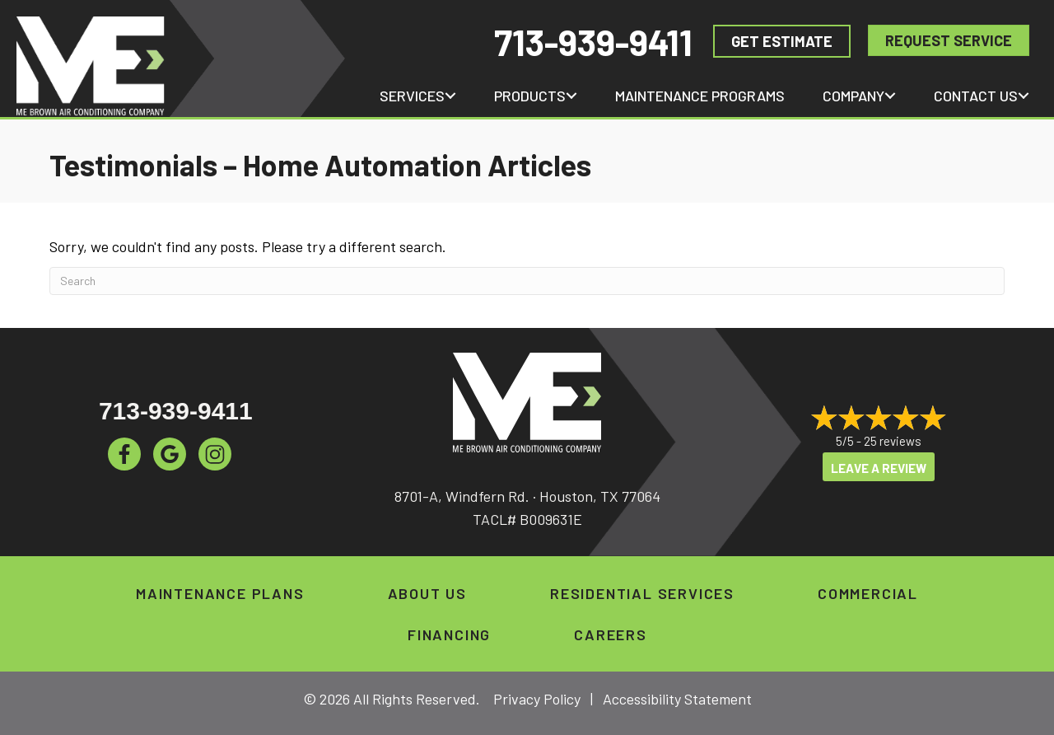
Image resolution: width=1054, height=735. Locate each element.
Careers (610, 634)
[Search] (527, 281)
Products (530, 96)
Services (412, 96)
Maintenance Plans (220, 593)
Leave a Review (878, 468)
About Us (427, 593)
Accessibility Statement (677, 699)
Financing (449, 634)
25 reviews (892, 440)
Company (853, 96)
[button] (450, 96)
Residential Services (642, 593)
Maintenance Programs (700, 96)
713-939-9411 (593, 41)
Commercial (868, 593)
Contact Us (976, 96)
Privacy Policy (537, 699)
